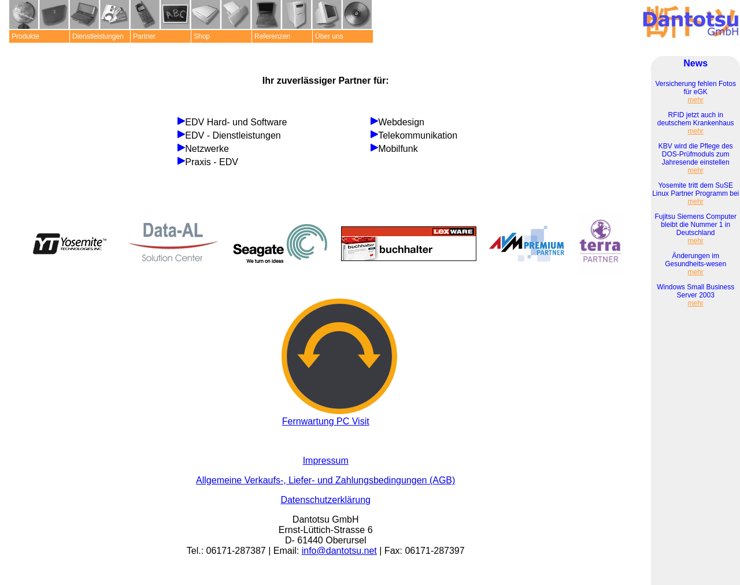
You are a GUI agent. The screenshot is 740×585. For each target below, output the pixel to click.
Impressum (326, 460)
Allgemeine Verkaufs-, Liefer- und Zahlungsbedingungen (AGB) (325, 480)
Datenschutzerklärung (325, 500)
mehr (696, 100)
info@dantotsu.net (339, 551)
